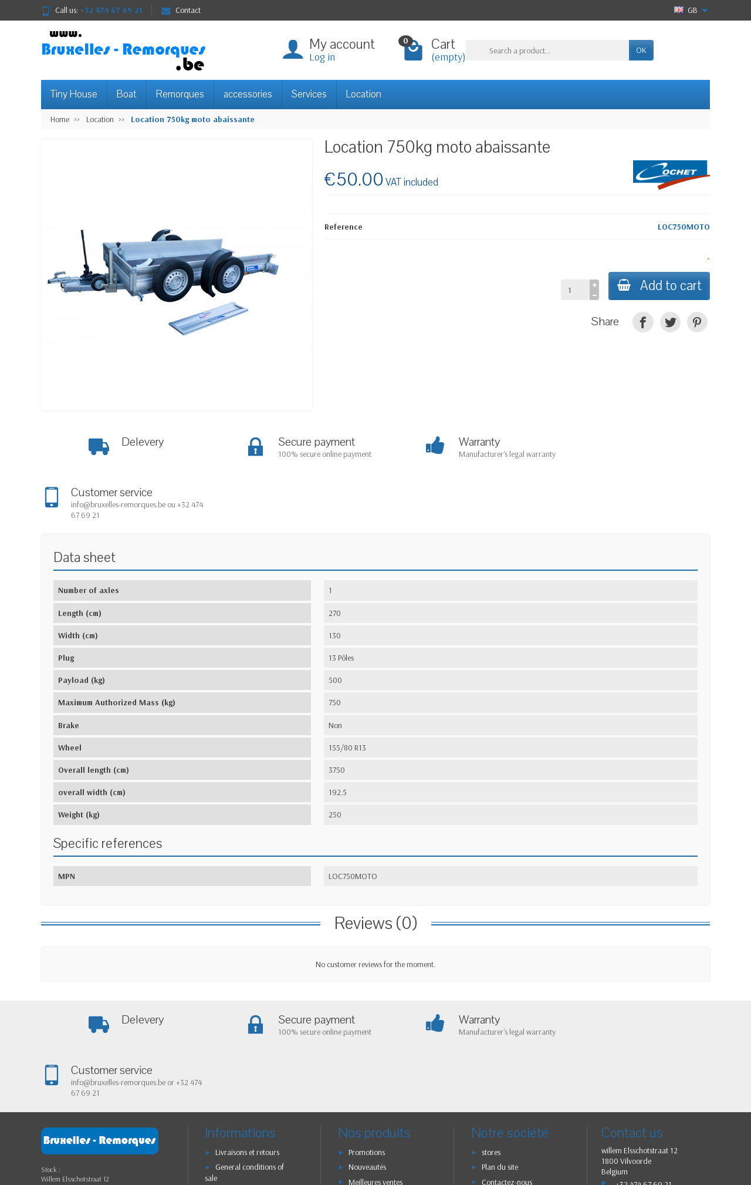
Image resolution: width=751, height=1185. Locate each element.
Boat (127, 94)
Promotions (367, 1053)
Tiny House (73, 94)
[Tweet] (670, 322)
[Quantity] (573, 289)
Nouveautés (367, 1067)
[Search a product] (547, 50)
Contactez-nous (507, 1083)
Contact (181, 10)
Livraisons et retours (247, 1053)
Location (363, 94)
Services (309, 94)
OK (641, 50)
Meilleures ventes (375, 1083)
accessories (248, 94)
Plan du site (500, 1067)
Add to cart (658, 286)
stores (491, 1053)
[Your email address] (349, 1143)
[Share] (642, 322)
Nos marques (370, 1097)
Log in (322, 56)
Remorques (180, 94)
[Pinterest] (697, 322)
